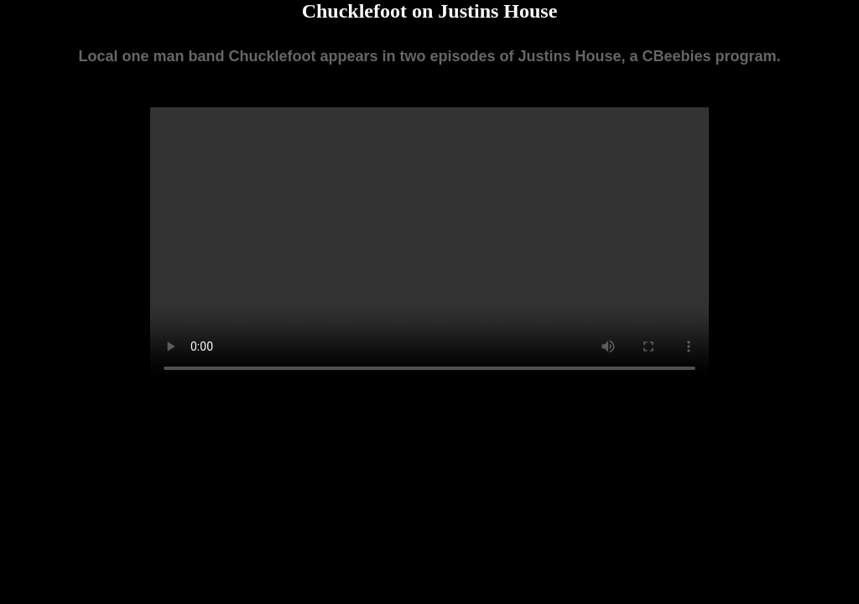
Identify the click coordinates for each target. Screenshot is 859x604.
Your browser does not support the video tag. (429, 247)
